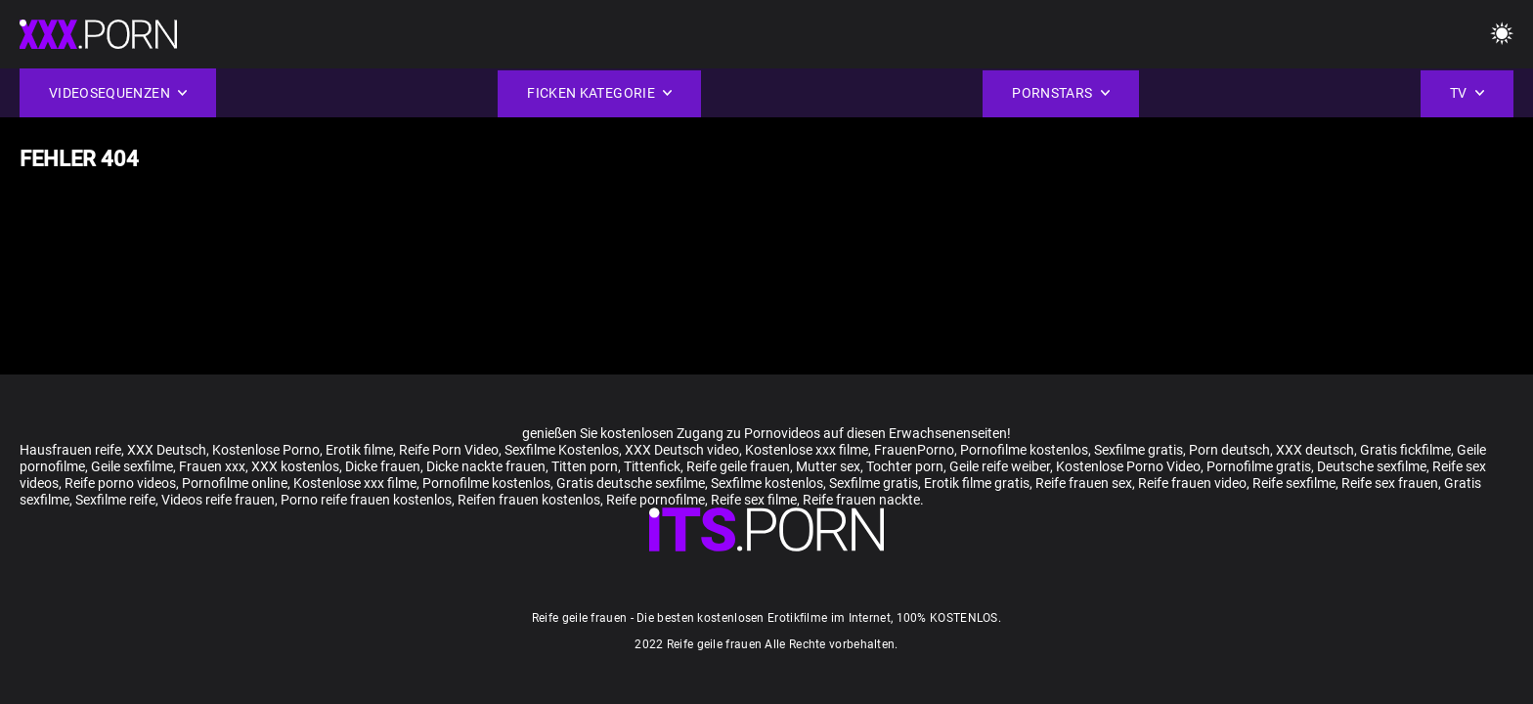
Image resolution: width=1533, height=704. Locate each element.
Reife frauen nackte (861, 499)
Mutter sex (828, 466)
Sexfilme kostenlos (767, 483)
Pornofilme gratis (1258, 466)
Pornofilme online (234, 483)
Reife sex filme (754, 499)
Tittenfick (652, 466)
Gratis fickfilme (1405, 450)
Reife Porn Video (449, 450)
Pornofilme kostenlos (1024, 450)
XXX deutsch (1315, 450)
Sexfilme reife (115, 499)
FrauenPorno (914, 450)
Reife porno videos (120, 483)
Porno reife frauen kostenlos (366, 499)
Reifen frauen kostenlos (529, 499)
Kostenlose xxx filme (806, 450)
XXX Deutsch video (682, 450)
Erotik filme (359, 450)
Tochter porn (904, 466)
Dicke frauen (382, 466)
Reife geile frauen (738, 466)
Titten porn (584, 466)
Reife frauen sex (1083, 483)
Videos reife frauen (218, 499)
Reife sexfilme (1294, 483)
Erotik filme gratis (976, 483)
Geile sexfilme (132, 466)
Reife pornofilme (655, 499)
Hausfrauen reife (70, 450)
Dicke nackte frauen (486, 466)
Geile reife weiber (999, 466)
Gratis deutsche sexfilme (630, 483)
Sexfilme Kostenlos (561, 450)
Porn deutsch (1229, 450)
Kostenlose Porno (266, 450)
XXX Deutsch (166, 450)
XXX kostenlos (295, 466)
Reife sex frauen (1389, 483)
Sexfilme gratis (1138, 450)
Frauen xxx (212, 466)
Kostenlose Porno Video (1128, 466)
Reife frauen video (1192, 483)
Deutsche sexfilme (1371, 466)
